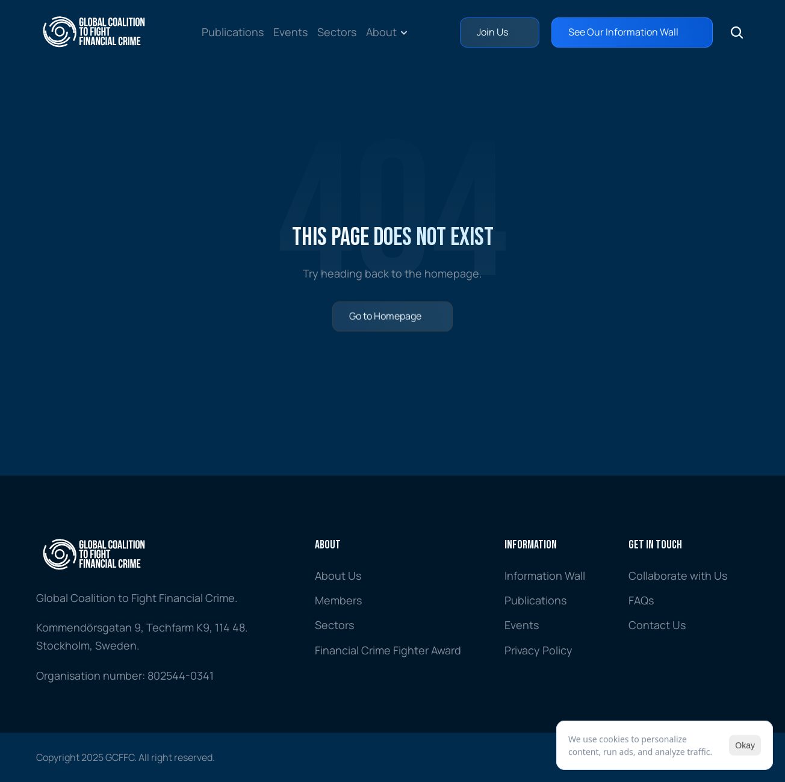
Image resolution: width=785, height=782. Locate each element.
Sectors (336, 32)
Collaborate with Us (677, 575)
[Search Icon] (737, 32)
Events (290, 32)
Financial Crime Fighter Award (388, 650)
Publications (233, 32)
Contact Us (657, 625)
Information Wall (544, 575)
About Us (338, 575)
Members (338, 600)
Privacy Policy (538, 650)
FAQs (641, 600)
